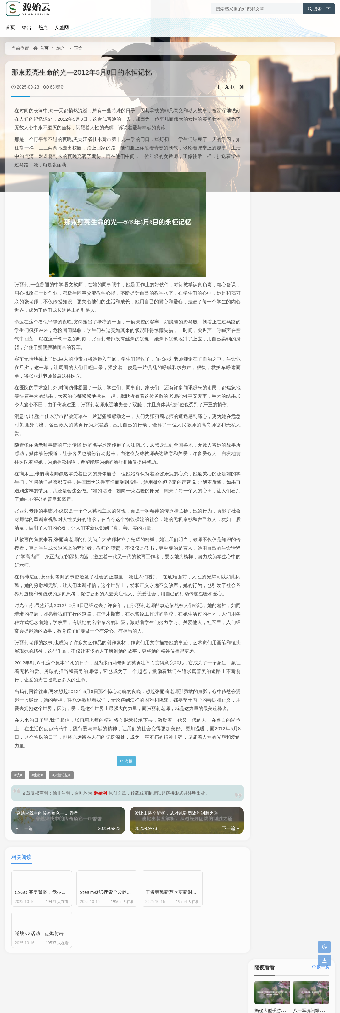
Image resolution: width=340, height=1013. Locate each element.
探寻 (316, 292)
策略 (291, 292)
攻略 (316, 225)
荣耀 (316, 252)
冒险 (266, 319)
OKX (273, 385)
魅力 (266, 279)
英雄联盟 (291, 225)
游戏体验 (316, 319)
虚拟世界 (266, 265)
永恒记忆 (61, 800)
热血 (291, 279)
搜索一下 (319, 8)
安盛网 (59, 26)
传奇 (316, 238)
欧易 (273, 374)
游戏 (266, 252)
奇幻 (316, 279)
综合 (25, 26)
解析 (291, 238)
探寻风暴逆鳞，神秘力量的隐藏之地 (289, 149)
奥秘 (291, 319)
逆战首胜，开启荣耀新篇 (278, 186)
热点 (41, 26)
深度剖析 (316, 306)
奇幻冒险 (266, 306)
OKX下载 (310, 385)
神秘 (291, 252)
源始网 (100, 818)
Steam (266, 333)
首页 (9, 26)
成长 (291, 265)
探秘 (291, 306)
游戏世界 (266, 238)
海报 (122, 786)
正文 (78, 48)
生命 (37, 800)
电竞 (316, 265)
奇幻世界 (266, 292)
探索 (266, 225)
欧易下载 (310, 374)
